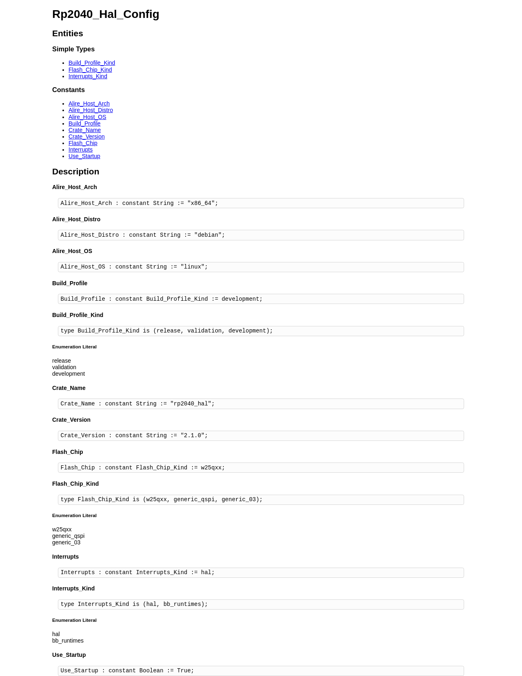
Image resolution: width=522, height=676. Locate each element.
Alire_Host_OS (87, 117)
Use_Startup (84, 156)
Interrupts (81, 149)
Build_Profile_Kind (92, 62)
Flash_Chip (83, 143)
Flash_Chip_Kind (90, 69)
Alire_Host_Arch (89, 103)
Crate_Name (85, 130)
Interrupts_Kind (88, 76)
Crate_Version (87, 136)
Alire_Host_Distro (91, 110)
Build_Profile (85, 123)
